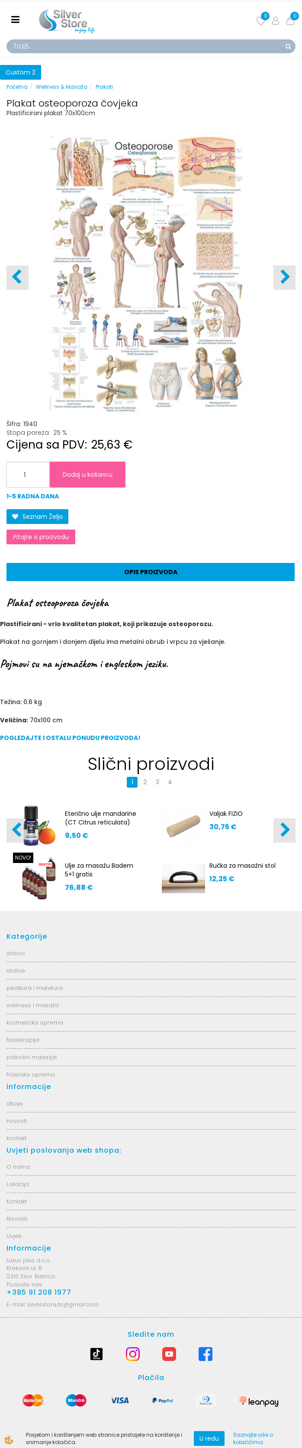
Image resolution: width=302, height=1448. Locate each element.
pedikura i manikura (34, 988)
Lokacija (17, 1184)
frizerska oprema (30, 1074)
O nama (18, 1167)
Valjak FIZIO (226, 813)
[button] (284, 277)
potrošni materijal (31, 1057)
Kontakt (16, 1201)
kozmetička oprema (34, 1022)
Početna (17, 86)
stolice (15, 970)
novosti (16, 1121)
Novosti (16, 1219)
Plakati (104, 86)
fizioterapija (22, 1040)
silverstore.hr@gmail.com (63, 1304)
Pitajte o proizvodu (41, 537)
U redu (209, 1438)
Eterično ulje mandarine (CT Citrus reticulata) (100, 818)
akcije (14, 1103)
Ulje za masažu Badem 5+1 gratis (99, 870)
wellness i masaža (32, 1005)
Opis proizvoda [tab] (150, 572)
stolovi (15, 953)
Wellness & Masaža (61, 86)
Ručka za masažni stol (242, 865)
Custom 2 (20, 72)
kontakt (16, 1138)
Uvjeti (14, 1236)
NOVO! (23, 857)
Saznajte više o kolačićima (253, 1438)
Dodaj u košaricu (87, 474)
